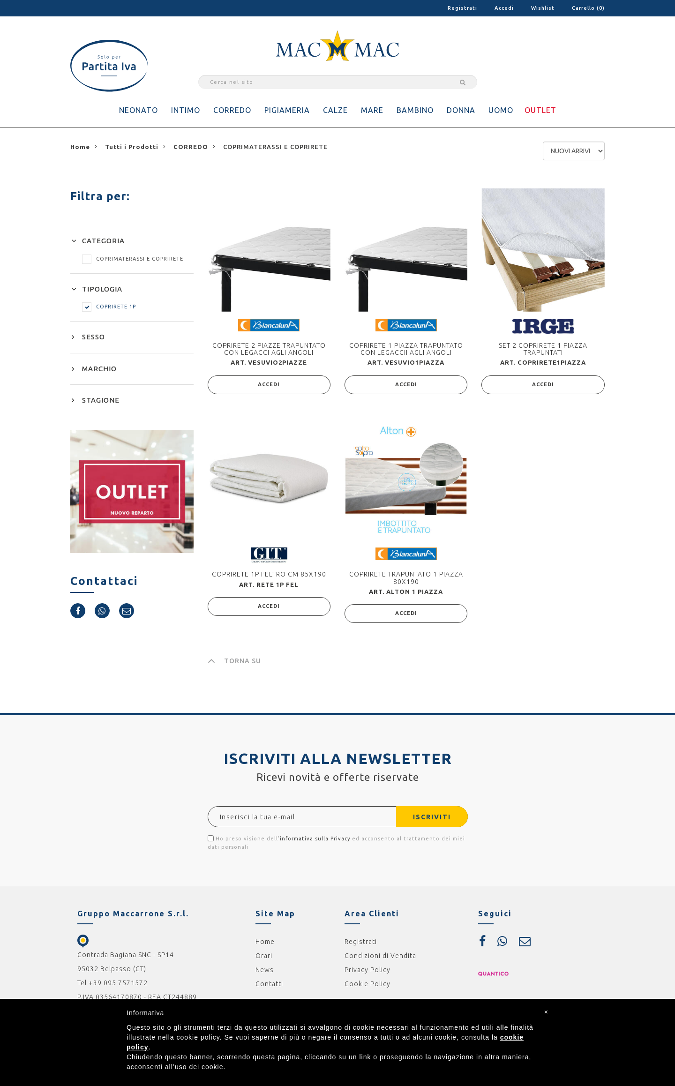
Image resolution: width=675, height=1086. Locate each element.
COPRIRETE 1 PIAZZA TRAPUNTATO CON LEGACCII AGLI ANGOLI (406, 349)
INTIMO (185, 110)
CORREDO (232, 110)
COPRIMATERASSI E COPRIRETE (132, 259)
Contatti (269, 984)
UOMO (500, 110)
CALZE (335, 110)
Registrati (462, 8)
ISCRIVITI (432, 817)
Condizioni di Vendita (380, 955)
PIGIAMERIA (287, 110)
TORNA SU (234, 661)
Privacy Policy (367, 970)
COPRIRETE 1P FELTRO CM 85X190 (269, 574)
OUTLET (540, 110)
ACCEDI (269, 385)
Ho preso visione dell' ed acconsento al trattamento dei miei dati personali (336, 842)
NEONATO (138, 110)
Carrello (588, 8)
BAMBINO (415, 110)
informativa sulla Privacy (315, 838)
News (264, 970)
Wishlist (543, 8)
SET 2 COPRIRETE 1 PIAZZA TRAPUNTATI (543, 349)
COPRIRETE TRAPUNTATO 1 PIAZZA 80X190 (406, 577)
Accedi (504, 8)
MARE (372, 110)
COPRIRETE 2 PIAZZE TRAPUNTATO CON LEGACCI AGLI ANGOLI (269, 349)
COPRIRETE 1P (109, 306)
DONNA (461, 110)
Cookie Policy (367, 984)
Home (265, 941)
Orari (263, 955)
